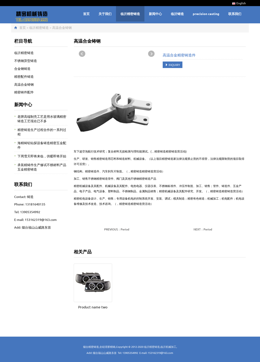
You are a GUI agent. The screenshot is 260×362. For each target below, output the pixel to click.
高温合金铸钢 (62, 27)
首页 (86, 14)
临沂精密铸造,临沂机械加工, (160, 346)
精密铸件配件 (24, 92)
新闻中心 (155, 14)
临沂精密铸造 (130, 14)
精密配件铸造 (24, 76)
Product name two (92, 307)
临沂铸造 (177, 14)
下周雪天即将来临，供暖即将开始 (41, 156)
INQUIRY (172, 65)
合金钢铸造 (22, 68)
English (239, 3)
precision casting (206, 14)
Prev (82, 54)
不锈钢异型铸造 (25, 60)
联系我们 (234, 14)
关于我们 (105, 14)
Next (151, 54)
